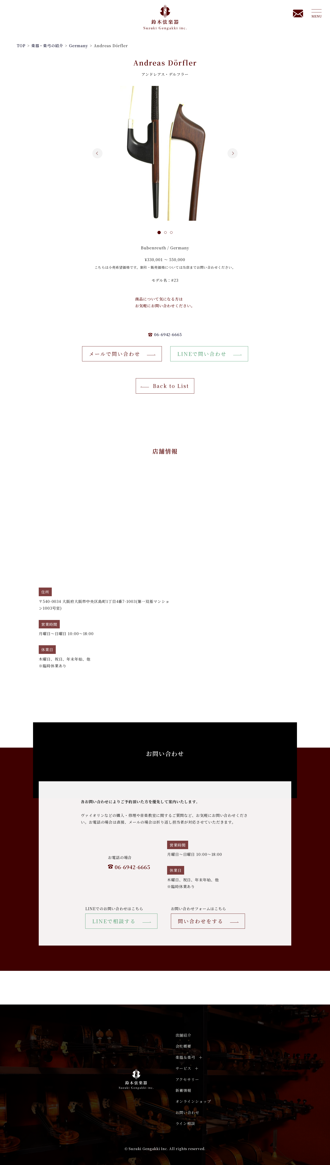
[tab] (160, 233)
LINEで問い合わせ (201, 353)
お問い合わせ (187, 1112)
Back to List (171, 385)
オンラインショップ (193, 1101)
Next (235, 153)
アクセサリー (187, 1079)
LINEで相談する (114, 921)
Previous (94, 153)
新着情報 (184, 1090)
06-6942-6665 (168, 334)
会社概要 (184, 1046)
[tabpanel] (165, 153)
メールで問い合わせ (114, 353)
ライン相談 (185, 1123)
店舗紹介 (184, 1035)
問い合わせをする (200, 921)
